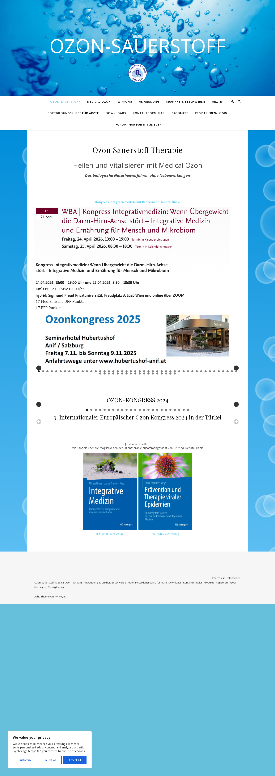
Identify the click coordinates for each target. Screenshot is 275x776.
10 (78, 429)
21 (126, 429)
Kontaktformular (149, 113)
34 (184, 429)
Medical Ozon (99, 101)
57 (144, 431)
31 (170, 429)
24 (140, 429)
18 (113, 429)
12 (87, 429)
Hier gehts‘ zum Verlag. (110, 706)
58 (148, 431)
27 (153, 429)
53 (126, 431)
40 (210, 429)
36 (192, 429)
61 (162, 431)
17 (109, 429)
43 (223, 429)
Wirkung (125, 101)
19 (118, 429)
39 (206, 429)
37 (197, 429)
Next (236, 396)
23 (135, 429)
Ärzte (217, 101)
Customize (25, 760)
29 (162, 429)
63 (170, 431)
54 (131, 431)
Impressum (218, 750)
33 (179, 429)
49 (109, 431)
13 (91, 429)
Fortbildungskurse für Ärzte (73, 113)
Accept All (75, 760)
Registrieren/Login (211, 113)
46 (236, 429)
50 (113, 431)
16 (105, 429)
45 (232, 429)
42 (219, 429)
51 (118, 431)
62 (166, 431)
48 (105, 431)
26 (148, 429)
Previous (38, 396)
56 (140, 431)
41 (214, 429)
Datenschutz (233, 750)
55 (135, 431)
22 (131, 429)
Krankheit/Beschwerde (185, 101)
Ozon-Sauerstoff (137, 45)
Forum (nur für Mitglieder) (139, 124)
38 (201, 429)
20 (122, 429)
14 (96, 429)
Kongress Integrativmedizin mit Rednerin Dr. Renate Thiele (137, 202)
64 (175, 431)
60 (157, 431)
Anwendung (149, 101)
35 (188, 429)
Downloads (116, 113)
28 (157, 429)
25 (144, 429)
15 (100, 429)
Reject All (50, 760)
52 (122, 431)
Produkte (179, 113)
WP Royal (59, 768)
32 (175, 429)
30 (166, 429)
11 (83, 429)
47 (100, 431)
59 (153, 431)
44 (227, 429)
